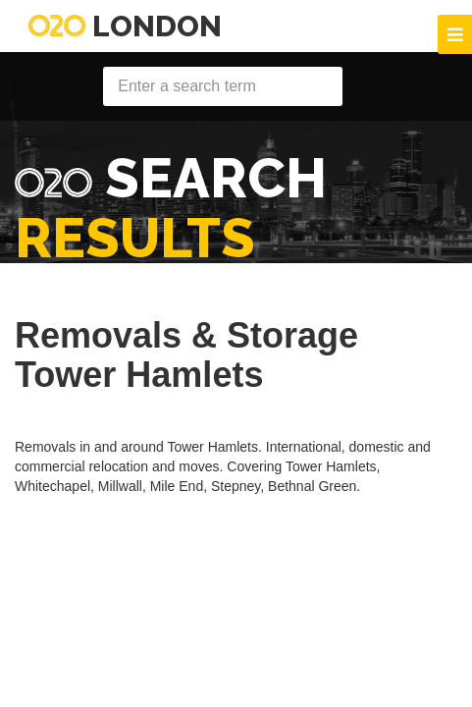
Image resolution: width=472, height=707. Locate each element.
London (125, 26)
